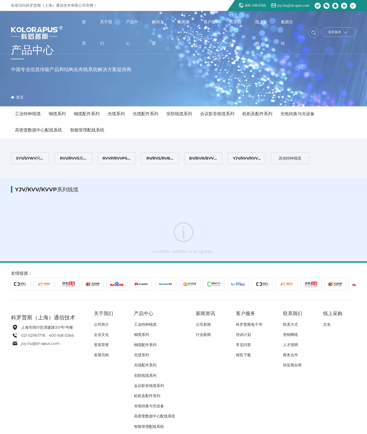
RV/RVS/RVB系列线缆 (160, 160)
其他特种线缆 (290, 158)
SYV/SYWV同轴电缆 (30, 160)
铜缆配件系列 (87, 113)
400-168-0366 (255, 5)
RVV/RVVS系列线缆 (73, 160)
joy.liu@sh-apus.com (293, 5)
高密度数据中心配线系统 (38, 130)
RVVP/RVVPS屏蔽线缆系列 (116, 160)
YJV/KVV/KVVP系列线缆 (247, 160)
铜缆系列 (57, 113)
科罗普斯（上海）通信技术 (43, 317)
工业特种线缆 (28, 113)
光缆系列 (116, 113)
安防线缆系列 (179, 113)
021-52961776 (34, 335)
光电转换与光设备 (297, 113)
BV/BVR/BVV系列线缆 (203, 160)
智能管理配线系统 (87, 130)
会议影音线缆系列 (217, 113)
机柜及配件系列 (257, 113)
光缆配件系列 (145, 113)
